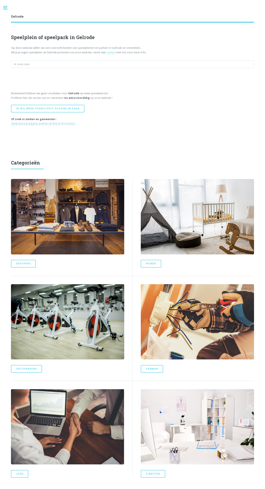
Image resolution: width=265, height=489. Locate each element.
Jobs (19, 473)
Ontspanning (26, 368)
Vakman (152, 368)
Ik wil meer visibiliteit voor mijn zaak (47, 108)
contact (111, 52)
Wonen (151, 263)
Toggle (7, 8)
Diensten (153, 473)
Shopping (23, 263)
